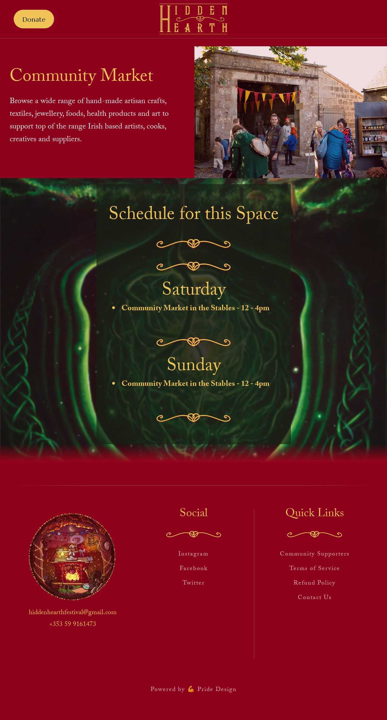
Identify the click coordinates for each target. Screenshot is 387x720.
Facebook (194, 569)
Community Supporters (315, 554)
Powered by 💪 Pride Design (194, 690)
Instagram (193, 554)
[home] (193, 19)
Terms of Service (314, 569)
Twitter (194, 583)
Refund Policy (315, 583)
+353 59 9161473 (72, 625)
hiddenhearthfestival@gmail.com (73, 613)
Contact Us (315, 598)
